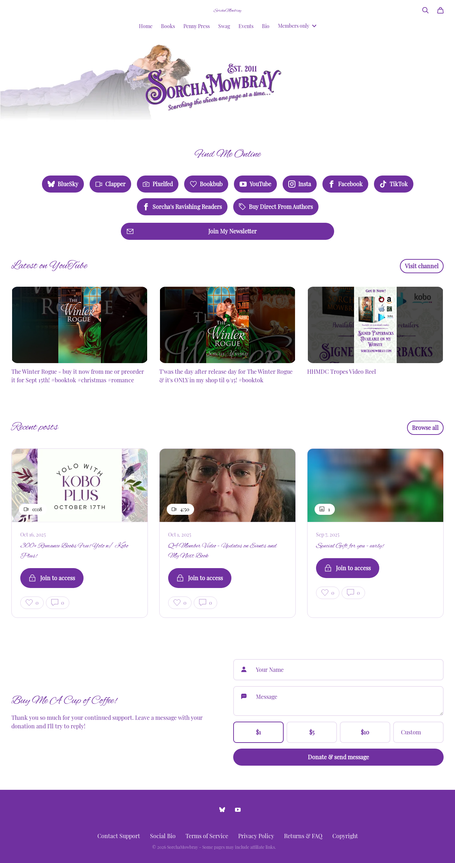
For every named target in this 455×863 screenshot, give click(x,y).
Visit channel (422, 266)
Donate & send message (338, 757)
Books (168, 26)
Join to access (52, 578)
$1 (258, 732)
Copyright (345, 836)
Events (246, 26)
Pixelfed (158, 184)
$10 (365, 732)
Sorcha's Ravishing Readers (182, 206)
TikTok (394, 184)
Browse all (425, 427)
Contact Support (118, 836)
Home (145, 26)
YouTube (255, 184)
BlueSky (63, 184)
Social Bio (163, 836)
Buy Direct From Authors (276, 206)
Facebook (345, 184)
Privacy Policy (256, 836)
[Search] (425, 10)
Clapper (110, 184)
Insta (299, 184)
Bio (265, 26)
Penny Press (196, 26)
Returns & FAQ (303, 836)
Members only (297, 25)
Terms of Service (207, 836)
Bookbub (206, 184)
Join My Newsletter (192, 231)
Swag (224, 26)
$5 (312, 732)
